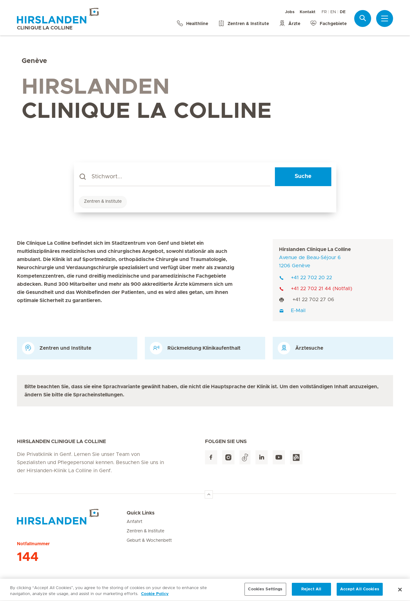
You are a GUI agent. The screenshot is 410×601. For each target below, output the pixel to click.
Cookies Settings (265, 592)
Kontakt (307, 12)
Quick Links (141, 512)
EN (333, 12)
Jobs (290, 12)
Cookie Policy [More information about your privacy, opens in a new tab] (155, 597)
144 (28, 557)
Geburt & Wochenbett (149, 540)
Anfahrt (134, 522)
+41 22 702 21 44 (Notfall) (315, 288)
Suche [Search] (303, 176)
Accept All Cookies (359, 592)
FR (324, 12)
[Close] (400, 592)
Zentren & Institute (103, 201)
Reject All (311, 592)
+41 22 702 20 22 (305, 277)
